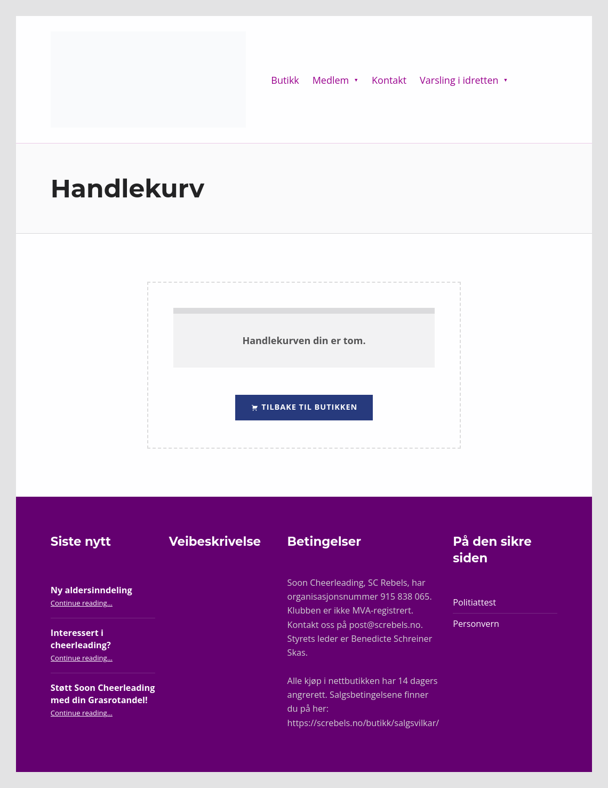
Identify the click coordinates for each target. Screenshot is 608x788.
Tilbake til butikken (308, 406)
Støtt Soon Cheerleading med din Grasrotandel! (103, 694)
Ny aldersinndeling (91, 590)
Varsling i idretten (459, 80)
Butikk (285, 80)
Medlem (331, 80)
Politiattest (474, 602)
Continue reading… (82, 603)
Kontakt (389, 80)
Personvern (476, 624)
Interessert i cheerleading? (81, 639)
